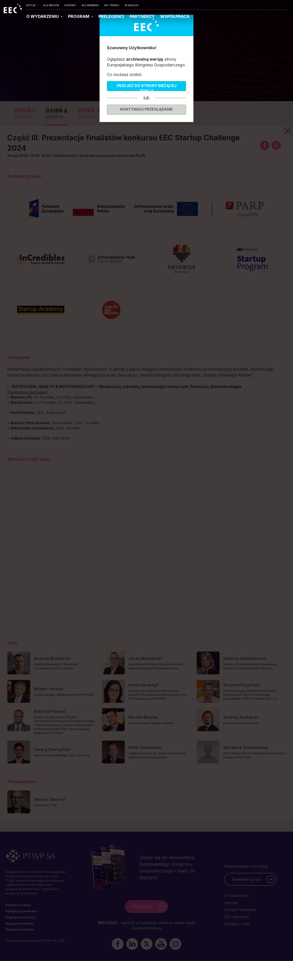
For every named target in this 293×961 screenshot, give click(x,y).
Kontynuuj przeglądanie (146, 109)
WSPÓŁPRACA (175, 16)
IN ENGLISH (131, 5)
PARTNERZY (142, 16)
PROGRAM (79, 16)
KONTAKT (70, 5)
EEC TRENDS (111, 5)
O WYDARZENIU (43, 16)
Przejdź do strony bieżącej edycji (146, 87)
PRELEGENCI (111, 16)
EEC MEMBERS (90, 5)
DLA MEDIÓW (51, 5)
